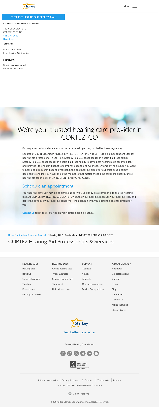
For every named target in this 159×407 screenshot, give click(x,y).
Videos (85, 273)
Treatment (57, 284)
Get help (86, 268)
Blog (114, 289)
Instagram (69, 353)
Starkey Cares (119, 310)
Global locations (120, 273)
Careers (116, 279)
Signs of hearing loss (62, 279)
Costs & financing (31, 279)
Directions (8, 39)
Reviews (26, 273)
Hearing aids (28, 268)
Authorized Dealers (26, 235)
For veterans (28, 289)
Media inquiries (120, 304)
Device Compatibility (93, 289)
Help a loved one (61, 289)
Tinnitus (26, 284)
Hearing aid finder (31, 294)
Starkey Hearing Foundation (79, 344)
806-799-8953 (10, 35)
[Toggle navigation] (129, 5)
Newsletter (117, 294)
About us (117, 268)
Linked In (89, 353)
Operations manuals (92, 284)
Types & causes (60, 273)
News (115, 284)
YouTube (83, 353)
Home (11, 235)
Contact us (28, 212)
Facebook (63, 353)
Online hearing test (62, 268)
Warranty (86, 279)
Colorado (43, 235)
